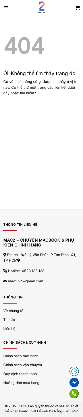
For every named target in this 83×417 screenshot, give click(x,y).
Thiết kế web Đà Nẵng (45, 411)
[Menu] (6, 7)
